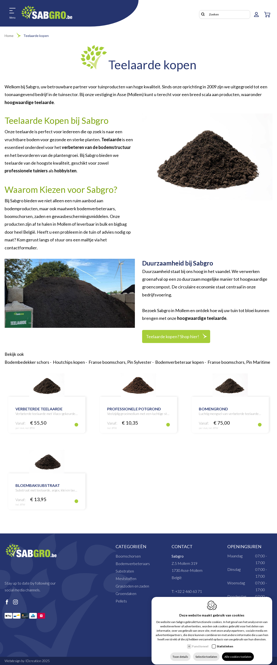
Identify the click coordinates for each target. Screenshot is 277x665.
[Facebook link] (7, 602)
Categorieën (131, 546)
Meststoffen (126, 578)
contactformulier (21, 247)
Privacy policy (233, 661)
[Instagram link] (15, 602)
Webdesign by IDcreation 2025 (27, 661)
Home (9, 36)
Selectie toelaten (206, 652)
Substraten (125, 571)
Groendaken (126, 593)
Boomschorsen (128, 556)
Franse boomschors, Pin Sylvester (120, 362)
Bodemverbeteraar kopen (179, 362)
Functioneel (200, 642)
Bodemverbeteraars (133, 563)
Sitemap (208, 661)
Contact (182, 546)
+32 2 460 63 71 (188, 591)
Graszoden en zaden (132, 586)
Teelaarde (111, 139)
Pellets (121, 601)
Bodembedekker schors (27, 362)
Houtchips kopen (69, 362)
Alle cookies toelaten (237, 652)
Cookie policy (262, 661)
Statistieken (225, 642)
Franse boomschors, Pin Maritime (239, 362)
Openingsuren (244, 546)
